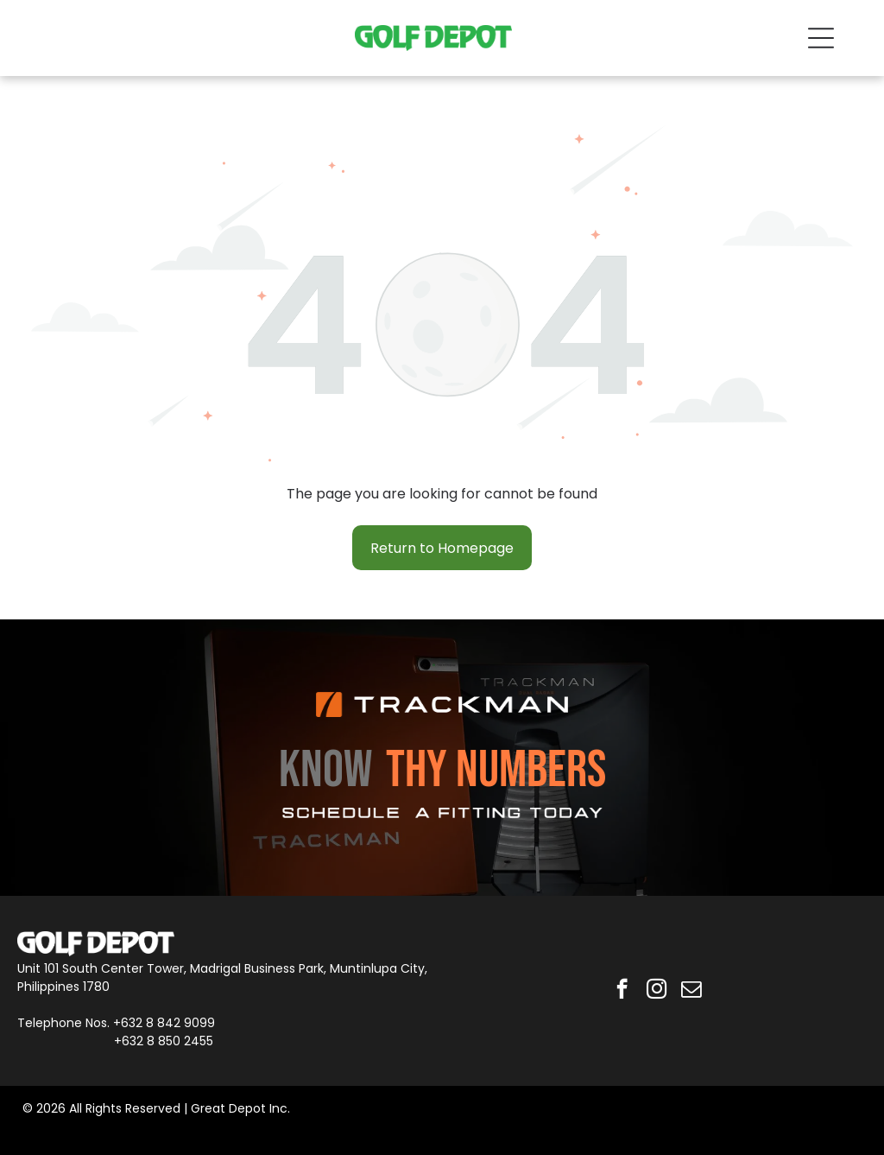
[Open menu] (821, 38)
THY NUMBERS (496, 770)
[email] (691, 991)
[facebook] (622, 991)
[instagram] (656, 991)
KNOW (325, 770)
